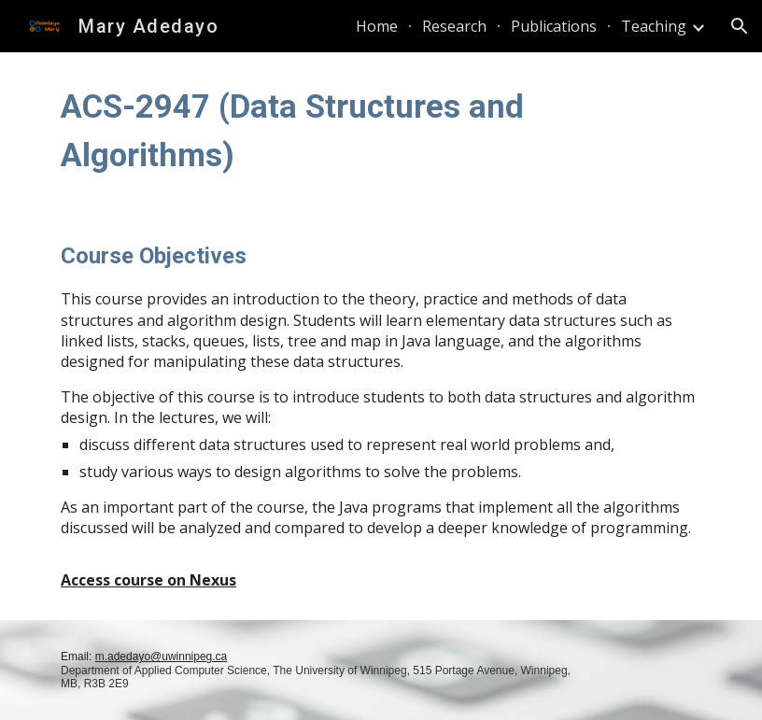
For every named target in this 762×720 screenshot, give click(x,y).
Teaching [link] (653, 26)
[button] (739, 26)
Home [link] (377, 26)
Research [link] (454, 26)
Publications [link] (554, 26)
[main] (381, 131)
